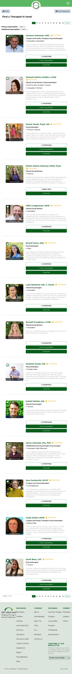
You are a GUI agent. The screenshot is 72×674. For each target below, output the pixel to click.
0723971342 (46, 385)
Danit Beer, (34, 559)
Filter (6, 11)
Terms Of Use (64, 669)
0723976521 (46, 103)
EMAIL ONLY (46, 189)
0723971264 (46, 538)
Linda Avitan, (35, 518)
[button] (7, 36)
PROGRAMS (52, 608)
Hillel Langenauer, (38, 206)
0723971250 (46, 306)
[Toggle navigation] (68, 3)
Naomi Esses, (35, 243)
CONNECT (67, 608)
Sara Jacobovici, (37, 480)
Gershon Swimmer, (38, 35)
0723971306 (46, 580)
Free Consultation (46, 61)
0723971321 (46, 264)
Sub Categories (62, 11)
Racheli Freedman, (38, 322)
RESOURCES (21, 608)
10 (59, 23)
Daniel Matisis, (35, 401)
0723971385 (46, 56)
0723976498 (46, 422)
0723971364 (46, 464)
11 (62, 23)
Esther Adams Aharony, (43, 166)
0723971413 (46, 226)
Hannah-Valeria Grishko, (41, 77)
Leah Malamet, (40, 285)
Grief (22, 27)
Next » (67, 23)
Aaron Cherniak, (38, 443)
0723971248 (46, 145)
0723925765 (46, 343)
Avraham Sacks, (35, 364)
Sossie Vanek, (38, 124)
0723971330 (46, 501)
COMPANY (38, 608)
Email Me (46, 65)
